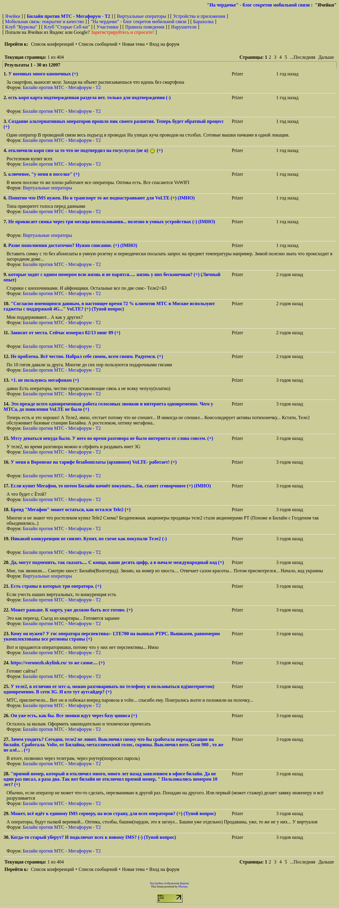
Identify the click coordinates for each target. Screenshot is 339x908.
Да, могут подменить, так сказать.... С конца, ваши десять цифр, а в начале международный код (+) (117, 562)
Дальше (326, 57)
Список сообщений (98, 44)
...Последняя (302, 57)
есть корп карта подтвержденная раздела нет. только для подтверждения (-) (89, 97)
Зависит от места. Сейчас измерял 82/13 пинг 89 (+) (65, 332)
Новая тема (133, 44)
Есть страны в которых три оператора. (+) (56, 586)
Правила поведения (144, 26)
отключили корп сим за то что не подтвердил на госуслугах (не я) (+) (85, 150)
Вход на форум (164, 44)
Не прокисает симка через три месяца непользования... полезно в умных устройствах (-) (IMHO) (111, 221)
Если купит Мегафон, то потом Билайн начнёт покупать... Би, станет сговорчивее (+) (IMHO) (111, 485)
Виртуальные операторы (141, 16)
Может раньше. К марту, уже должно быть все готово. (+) (71, 609)
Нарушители (183, 26)
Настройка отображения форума (169, 883)
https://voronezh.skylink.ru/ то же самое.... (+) (58, 662)
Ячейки (13, 16)
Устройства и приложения (199, 16)
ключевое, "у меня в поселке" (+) (43, 174)
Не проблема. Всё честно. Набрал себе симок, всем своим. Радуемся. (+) (87, 356)
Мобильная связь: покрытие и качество (44, 21)
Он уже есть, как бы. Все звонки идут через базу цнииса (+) (74, 715)
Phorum (182, 886)
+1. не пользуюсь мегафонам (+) (45, 380)
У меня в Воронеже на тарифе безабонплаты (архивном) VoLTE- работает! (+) (94, 462)
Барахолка (203, 21)
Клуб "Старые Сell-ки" (67, 26)
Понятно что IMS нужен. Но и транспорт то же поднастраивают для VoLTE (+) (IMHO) (101, 197)
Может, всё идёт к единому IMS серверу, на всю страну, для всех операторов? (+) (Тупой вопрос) (113, 813)
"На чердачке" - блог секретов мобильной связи (258, 4)
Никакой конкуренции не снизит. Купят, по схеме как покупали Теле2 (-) (89, 538)
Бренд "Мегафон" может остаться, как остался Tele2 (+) (71, 509)
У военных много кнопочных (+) (43, 73)
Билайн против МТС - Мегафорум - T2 (62, 87)
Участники (108, 26)
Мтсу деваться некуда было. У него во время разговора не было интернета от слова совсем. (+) (112, 438)
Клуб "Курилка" (21, 26)
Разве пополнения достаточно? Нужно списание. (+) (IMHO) (72, 245)
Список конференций (52, 44)
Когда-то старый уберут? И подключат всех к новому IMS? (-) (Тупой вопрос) (93, 837)
